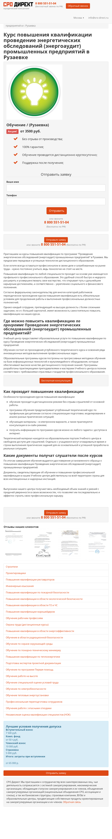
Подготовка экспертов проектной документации (33, 663)
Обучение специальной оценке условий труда (32, 682)
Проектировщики (16, 573)
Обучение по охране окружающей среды (29, 643)
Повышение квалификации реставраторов (30, 579)
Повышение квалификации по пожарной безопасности (37, 592)
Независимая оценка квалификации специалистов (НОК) (38, 714)
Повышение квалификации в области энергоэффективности (40, 631)
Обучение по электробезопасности (26, 688)
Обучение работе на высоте (22, 676)
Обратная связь (72, 802)
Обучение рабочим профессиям (24, 618)
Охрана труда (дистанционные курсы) (27, 624)
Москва (79, 17)
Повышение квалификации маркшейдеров (30, 611)
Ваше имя (12, 181)
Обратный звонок (78, 5)
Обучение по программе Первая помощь (29, 669)
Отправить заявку (56, 773)
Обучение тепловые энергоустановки (27, 695)
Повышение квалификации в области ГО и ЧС (32, 605)
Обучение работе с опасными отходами (28, 708)
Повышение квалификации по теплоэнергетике (33, 656)
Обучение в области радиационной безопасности (34, 637)
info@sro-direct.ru (98, 17)
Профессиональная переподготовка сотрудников (34, 701)
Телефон (11, 195)
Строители (12, 566)
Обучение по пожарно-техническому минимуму (33, 650)
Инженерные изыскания (20, 586)
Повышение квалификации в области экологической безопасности (44, 599)
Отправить (56, 211)
